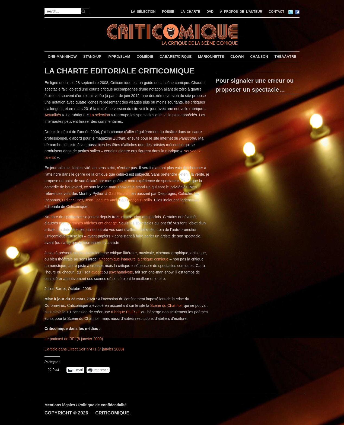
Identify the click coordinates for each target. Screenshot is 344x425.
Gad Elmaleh (119, 193)
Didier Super (72, 200)
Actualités (52, 115)
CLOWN (237, 56)
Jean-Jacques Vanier (102, 200)
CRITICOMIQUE (112, 413)
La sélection (100, 115)
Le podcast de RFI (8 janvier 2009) (73, 339)
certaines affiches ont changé (92, 223)
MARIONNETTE (211, 56)
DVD (210, 12)
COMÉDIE (145, 56)
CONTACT (276, 12)
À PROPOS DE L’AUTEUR (241, 12)
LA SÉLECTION (143, 12)
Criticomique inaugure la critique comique (133, 259)
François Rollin (139, 200)
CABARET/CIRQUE (176, 56)
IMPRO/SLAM (119, 56)
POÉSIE (168, 12)
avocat (97, 272)
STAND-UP (92, 56)
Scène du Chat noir (166, 305)
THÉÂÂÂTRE (285, 56)
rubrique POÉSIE (125, 312)
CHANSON (259, 56)
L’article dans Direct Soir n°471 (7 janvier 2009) (84, 349)
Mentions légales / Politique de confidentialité (85, 405)
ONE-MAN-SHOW (62, 56)
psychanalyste (121, 272)
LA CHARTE (190, 12)
